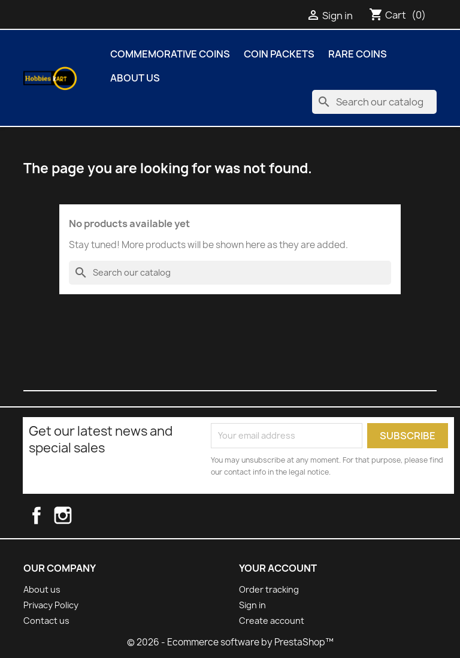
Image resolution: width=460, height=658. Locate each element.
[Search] (374, 102)
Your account (278, 568)
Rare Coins (357, 54)
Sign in (252, 605)
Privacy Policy (50, 605)
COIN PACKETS (279, 54)
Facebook (47, 515)
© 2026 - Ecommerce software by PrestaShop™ (230, 642)
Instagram (74, 515)
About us (135, 77)
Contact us (46, 620)
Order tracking (269, 589)
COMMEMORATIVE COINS (170, 54)
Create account (271, 620)
